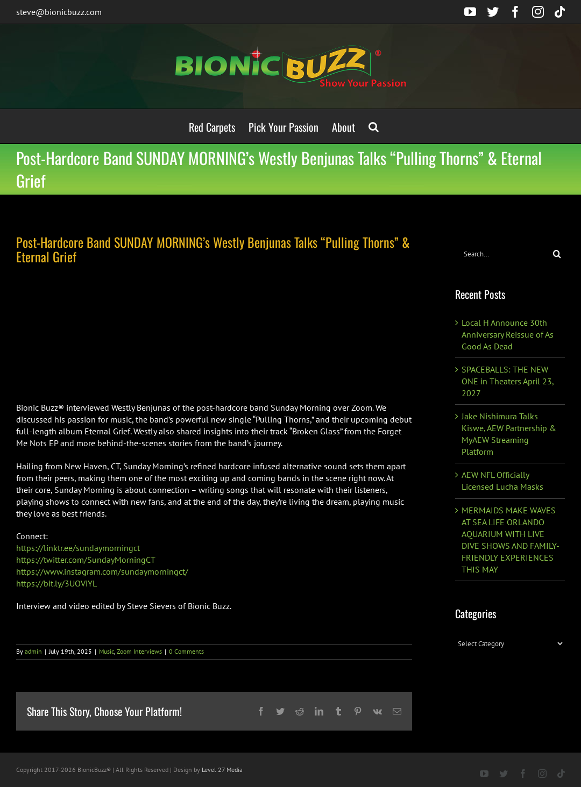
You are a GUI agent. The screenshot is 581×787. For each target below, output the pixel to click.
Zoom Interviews (139, 651)
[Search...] (502, 254)
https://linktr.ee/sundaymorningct (78, 547)
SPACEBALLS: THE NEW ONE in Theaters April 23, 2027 (508, 381)
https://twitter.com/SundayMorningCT (85, 559)
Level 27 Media (222, 769)
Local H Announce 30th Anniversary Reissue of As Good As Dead (508, 334)
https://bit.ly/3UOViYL (56, 583)
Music (106, 651)
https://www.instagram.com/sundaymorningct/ (102, 571)
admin (33, 651)
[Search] (557, 254)
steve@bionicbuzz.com (59, 11)
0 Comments (186, 651)
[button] (374, 126)
